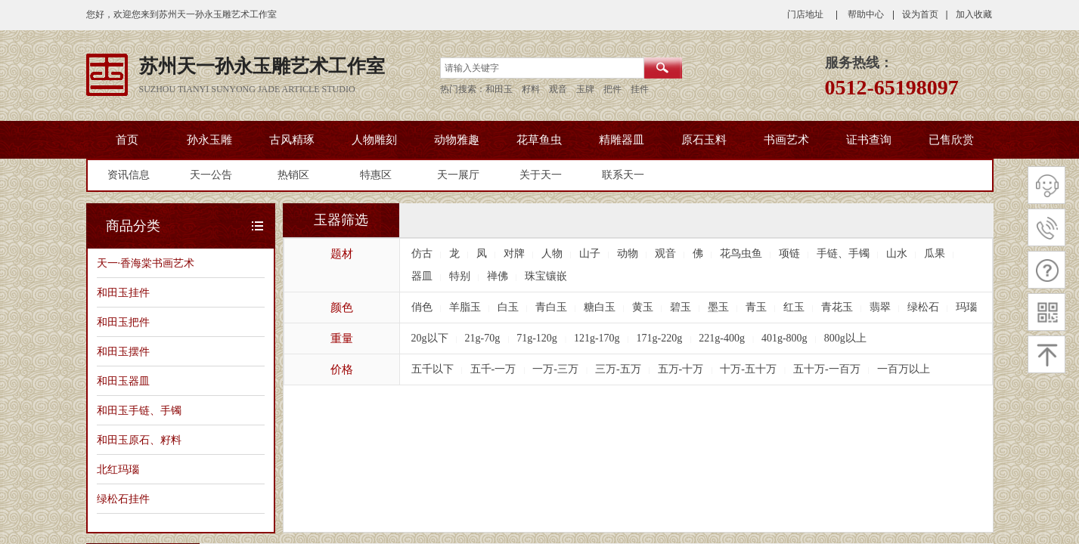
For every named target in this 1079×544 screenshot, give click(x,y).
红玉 (794, 307)
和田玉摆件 (123, 351)
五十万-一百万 (826, 369)
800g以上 (845, 338)
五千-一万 (493, 369)
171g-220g (660, 338)
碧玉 (680, 307)
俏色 (422, 307)
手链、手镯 (843, 253)
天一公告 (211, 175)
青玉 (756, 307)
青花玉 (837, 307)
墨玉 (718, 307)
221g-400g (722, 338)
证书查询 (868, 140)
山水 (896, 253)
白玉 (508, 307)
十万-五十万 (748, 369)
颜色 (341, 307)
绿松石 (923, 307)
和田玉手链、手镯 (139, 410)
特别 (459, 276)
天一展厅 (458, 175)
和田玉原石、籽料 (139, 440)
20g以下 (429, 338)
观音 (665, 253)
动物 (627, 253)
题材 (341, 254)
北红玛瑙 (118, 469)
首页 (127, 140)
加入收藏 (974, 14)
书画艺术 (786, 140)
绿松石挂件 (123, 499)
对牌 (514, 253)
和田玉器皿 (123, 381)
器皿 (422, 276)
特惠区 (376, 175)
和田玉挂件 (123, 292)
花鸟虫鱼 (741, 253)
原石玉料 (704, 140)
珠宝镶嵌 (546, 276)
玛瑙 (966, 307)
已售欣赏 (951, 140)
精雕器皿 (621, 140)
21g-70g (483, 338)
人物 (552, 253)
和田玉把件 (123, 322)
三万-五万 (618, 369)
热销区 (293, 175)
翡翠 (880, 307)
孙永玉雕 (209, 140)
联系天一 (623, 175)
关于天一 (540, 175)
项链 (789, 253)
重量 (341, 338)
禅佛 (497, 276)
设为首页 (920, 14)
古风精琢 (292, 140)
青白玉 (551, 307)
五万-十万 (681, 369)
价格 (341, 369)
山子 (589, 253)
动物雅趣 (456, 140)
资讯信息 (128, 175)
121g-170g (597, 338)
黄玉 (642, 307)
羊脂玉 (465, 307)
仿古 (422, 253)
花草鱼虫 (539, 140)
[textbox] (542, 68)
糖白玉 (599, 307)
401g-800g (784, 338)
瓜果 (934, 253)
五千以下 (432, 369)
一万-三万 (555, 369)
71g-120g (536, 338)
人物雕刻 (374, 140)
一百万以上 (903, 369)
